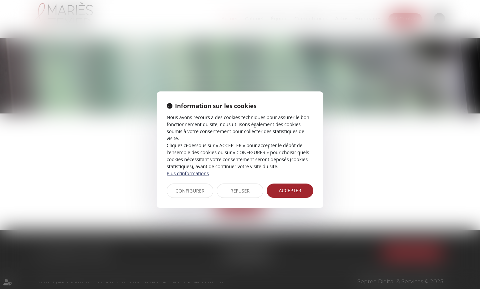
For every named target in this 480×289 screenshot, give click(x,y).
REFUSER (240, 191)
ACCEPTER (290, 190)
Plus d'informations (188, 173)
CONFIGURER (190, 191)
